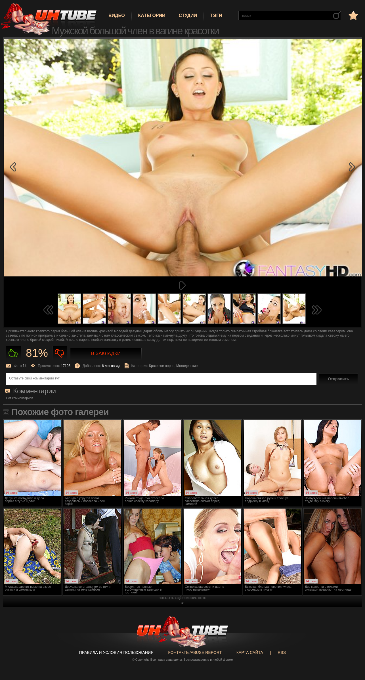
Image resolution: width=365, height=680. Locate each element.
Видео (116, 15)
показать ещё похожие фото (182, 598)
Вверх (352, 638)
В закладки (106, 353)
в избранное (352, 15)
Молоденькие (187, 366)
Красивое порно (161, 366)
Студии (188, 15)
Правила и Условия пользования (116, 652)
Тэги (216, 15)
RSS (282, 652)
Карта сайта (249, 652)
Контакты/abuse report (195, 652)
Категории (151, 15)
